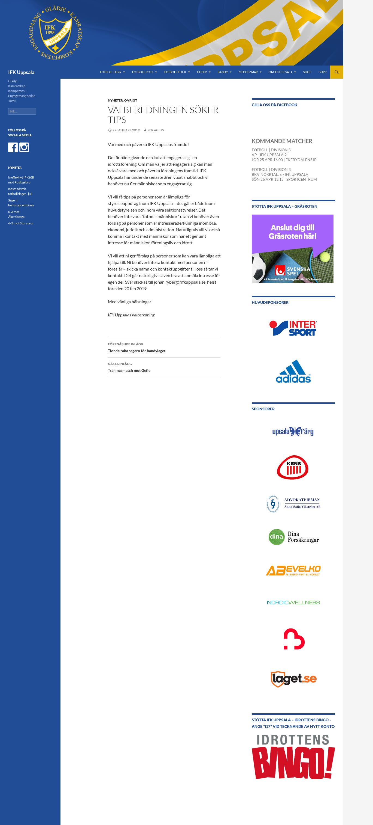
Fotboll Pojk (142, 72)
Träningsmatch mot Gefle (164, 367)
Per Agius (155, 130)
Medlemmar (248, 72)
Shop (307, 72)
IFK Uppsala (21, 72)
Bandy (223, 72)
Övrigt (130, 100)
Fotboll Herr (110, 72)
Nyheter (115, 100)
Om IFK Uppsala (280, 72)
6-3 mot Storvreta (20, 223)
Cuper (202, 72)
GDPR (323, 72)
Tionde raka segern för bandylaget (164, 347)
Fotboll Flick (175, 72)
